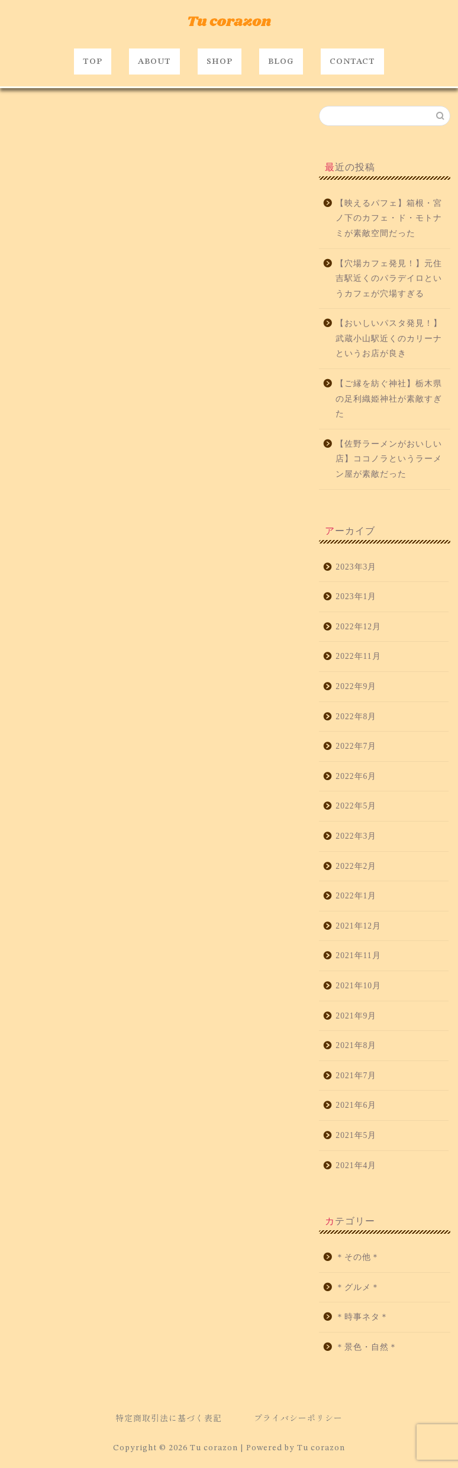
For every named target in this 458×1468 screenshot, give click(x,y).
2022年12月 (358, 626)
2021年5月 (356, 1135)
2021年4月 (356, 1165)
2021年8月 (356, 1045)
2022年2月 (356, 866)
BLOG (281, 61)
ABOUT (154, 61)
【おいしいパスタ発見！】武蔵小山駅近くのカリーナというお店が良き (389, 338)
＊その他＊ (358, 1257)
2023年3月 (356, 566)
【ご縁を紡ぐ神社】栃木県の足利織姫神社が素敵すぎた (389, 398)
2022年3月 (356, 836)
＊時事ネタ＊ (362, 1317)
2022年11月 (358, 656)
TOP (92, 61)
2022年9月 (356, 686)
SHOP (220, 61)
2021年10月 (358, 985)
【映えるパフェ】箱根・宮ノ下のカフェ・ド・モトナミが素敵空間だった (389, 218)
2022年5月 (356, 806)
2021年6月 (356, 1105)
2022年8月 (356, 716)
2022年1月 (356, 895)
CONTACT (352, 61)
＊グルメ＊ (358, 1287)
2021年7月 (356, 1075)
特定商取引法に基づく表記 (168, 1418)
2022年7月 (356, 746)
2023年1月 (356, 597)
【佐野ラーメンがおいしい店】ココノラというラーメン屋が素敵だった (389, 458)
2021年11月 (358, 956)
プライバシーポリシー (298, 1418)
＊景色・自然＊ (367, 1347)
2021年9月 (356, 1015)
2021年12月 (358, 925)
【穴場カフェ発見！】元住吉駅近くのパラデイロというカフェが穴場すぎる (389, 278)
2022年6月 (356, 776)
